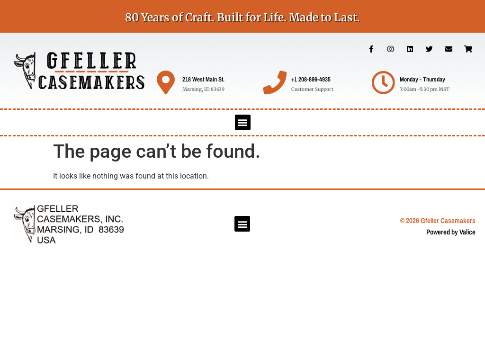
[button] (243, 122)
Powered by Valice (451, 232)
